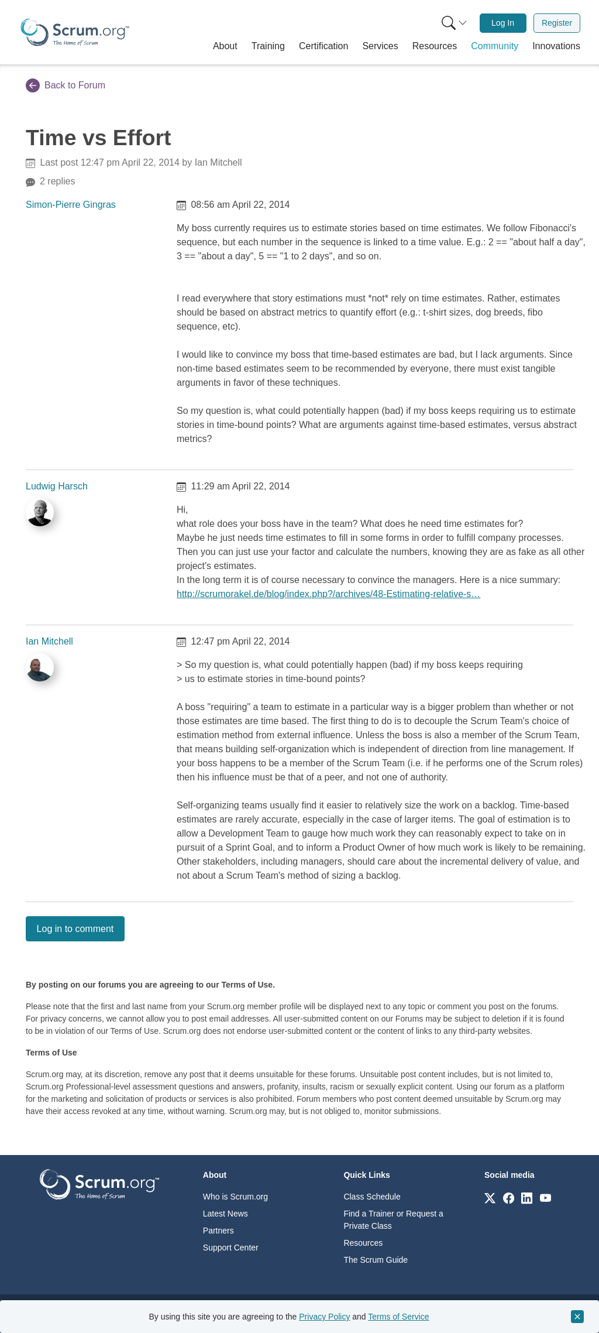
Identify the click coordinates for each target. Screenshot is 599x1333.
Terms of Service (398, 1316)
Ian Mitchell (49, 641)
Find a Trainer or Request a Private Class (393, 1220)
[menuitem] (453, 23)
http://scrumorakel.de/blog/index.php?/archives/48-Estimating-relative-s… (328, 594)
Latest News (225, 1213)
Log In (502, 23)
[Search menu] (454, 23)
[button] (225, 46)
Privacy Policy (324, 1316)
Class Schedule (371, 1196)
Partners (218, 1230)
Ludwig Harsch (57, 486)
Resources (363, 1243)
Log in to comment (75, 929)
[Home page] (75, 32)
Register (557, 23)
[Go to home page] (99, 1184)
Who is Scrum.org (235, 1196)
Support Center (231, 1247)
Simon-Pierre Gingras (71, 205)
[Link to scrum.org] (489, 1197)
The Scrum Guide (375, 1260)
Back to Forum (65, 85)
